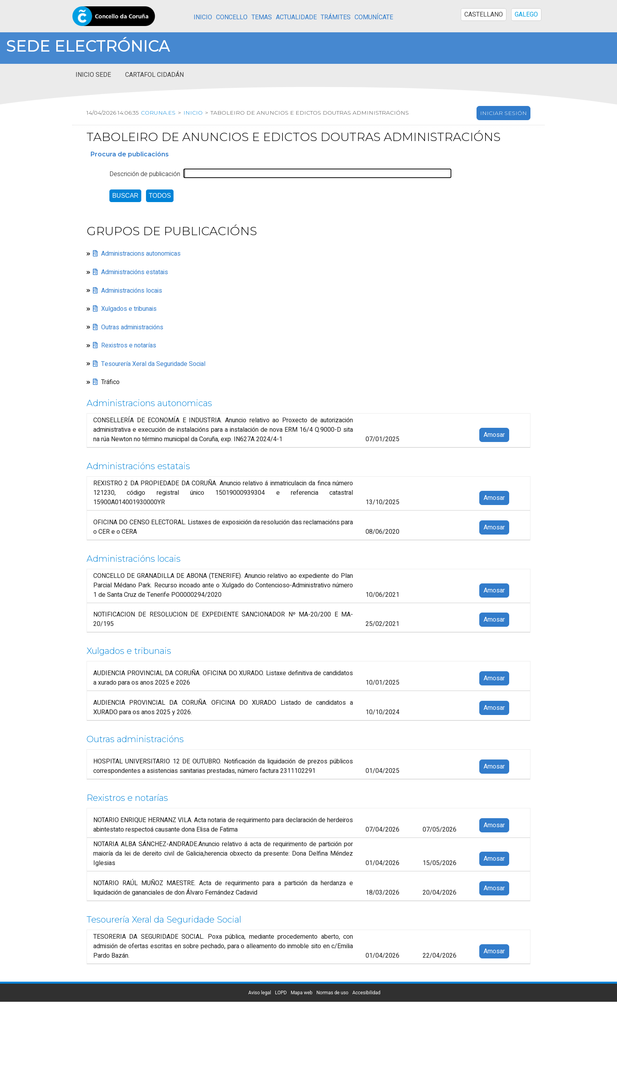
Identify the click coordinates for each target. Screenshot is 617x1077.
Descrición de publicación (144, 174)
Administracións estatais (134, 272)
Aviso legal (259, 992)
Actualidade (296, 17)
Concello (232, 17)
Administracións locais (131, 290)
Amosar (494, 435)
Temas (261, 17)
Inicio (203, 17)
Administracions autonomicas (141, 254)
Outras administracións (132, 327)
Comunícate (374, 17)
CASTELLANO (483, 14)
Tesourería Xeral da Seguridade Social (153, 364)
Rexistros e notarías (128, 345)
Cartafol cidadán (154, 75)
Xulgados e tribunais (129, 309)
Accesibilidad (366, 992)
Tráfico (110, 382)
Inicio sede (93, 75)
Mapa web (301, 992)
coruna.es (159, 112)
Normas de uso (332, 992)
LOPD (281, 992)
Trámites (336, 17)
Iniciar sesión (503, 113)
